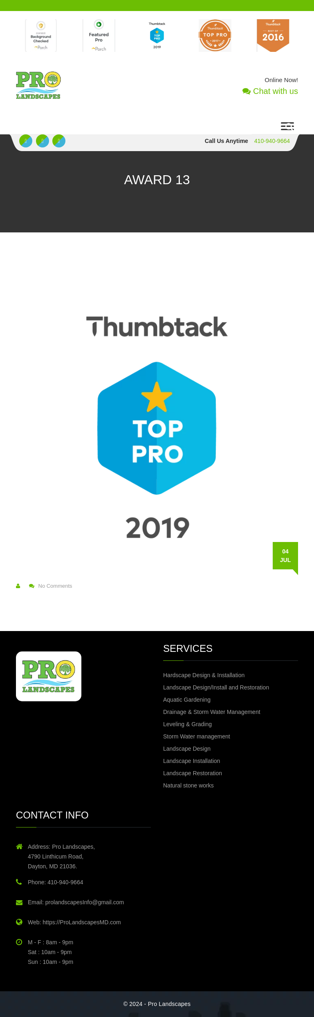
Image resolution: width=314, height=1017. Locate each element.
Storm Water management (196, 736)
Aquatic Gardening (187, 699)
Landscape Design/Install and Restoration (216, 687)
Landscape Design (187, 748)
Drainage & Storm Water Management (211, 712)
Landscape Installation (191, 761)
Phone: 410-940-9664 (55, 882)
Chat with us (270, 91)
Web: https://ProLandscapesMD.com (74, 922)
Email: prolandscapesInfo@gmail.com (76, 902)
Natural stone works (188, 785)
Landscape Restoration (192, 773)
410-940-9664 (272, 141)
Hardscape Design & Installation (203, 675)
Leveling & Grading (187, 724)
